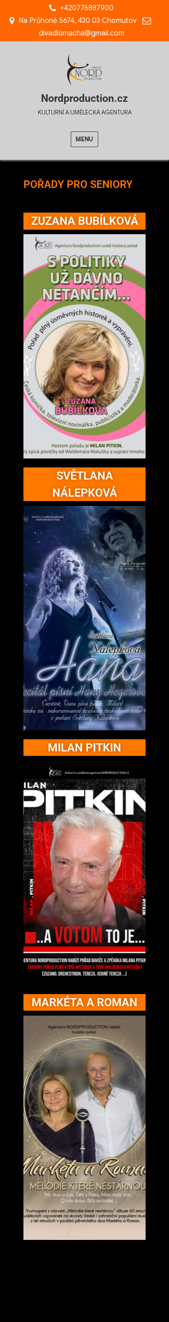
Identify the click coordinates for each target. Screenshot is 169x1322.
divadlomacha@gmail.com (81, 33)
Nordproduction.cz (84, 98)
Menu (84, 139)
